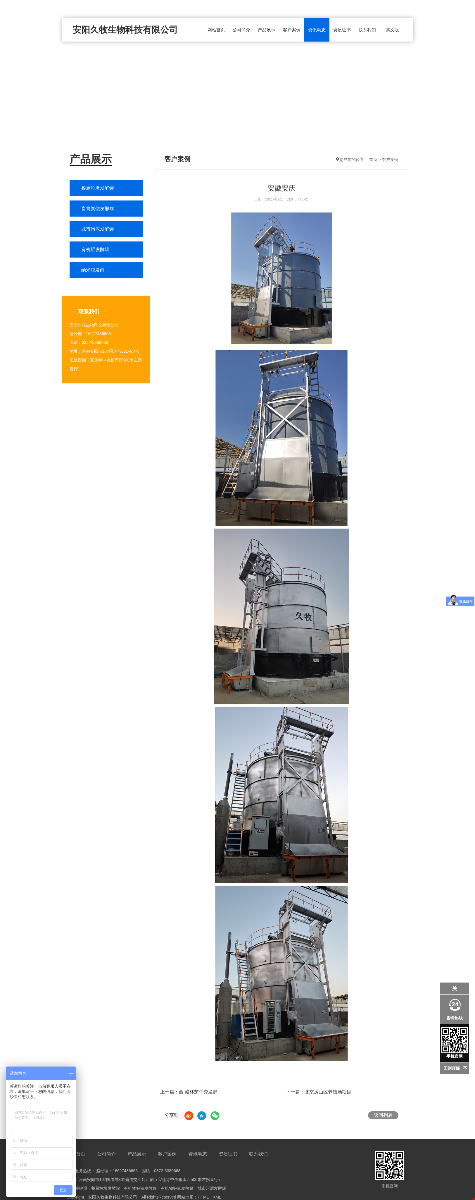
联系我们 (367, 29)
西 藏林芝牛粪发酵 (198, 1091)
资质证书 (342, 29)
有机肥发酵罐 (95, 249)
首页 (373, 159)
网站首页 (216, 29)
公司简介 (241, 29)
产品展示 (266, 29)
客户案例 (291, 29)
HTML (203, 1197)
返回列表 (383, 1115)
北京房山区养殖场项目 (328, 1091)
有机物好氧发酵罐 (140, 1188)
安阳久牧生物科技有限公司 (125, 30)
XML (217, 1197)
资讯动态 (317, 29)
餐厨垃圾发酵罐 (97, 188)
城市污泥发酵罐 (97, 229)
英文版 (392, 29)
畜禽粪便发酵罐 (97, 208)
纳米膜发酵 (93, 270)
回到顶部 (451, 1068)
